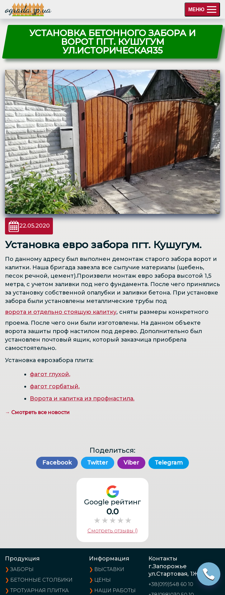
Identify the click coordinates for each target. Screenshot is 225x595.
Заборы (22, 569)
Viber (131, 462)
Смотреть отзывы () (112, 531)
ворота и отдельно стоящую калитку (60, 312)
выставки (109, 569)
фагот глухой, (50, 374)
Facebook (57, 462)
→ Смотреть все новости (37, 412)
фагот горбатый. (55, 386)
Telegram (169, 462)
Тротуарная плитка (39, 590)
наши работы (115, 590)
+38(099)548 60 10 (170, 584)
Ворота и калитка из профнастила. (82, 398)
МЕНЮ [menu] (202, 9)
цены (102, 580)
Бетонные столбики (41, 580)
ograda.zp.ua (28, 9)
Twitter (97, 462)
